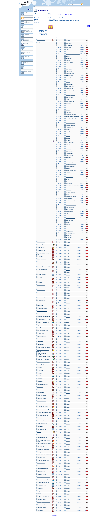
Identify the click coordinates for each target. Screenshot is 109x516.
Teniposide (67, 224)
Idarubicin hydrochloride (69, 166)
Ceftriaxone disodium (68, 86)
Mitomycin (66, 194)
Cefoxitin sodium (68, 77)
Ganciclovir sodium (68, 151)
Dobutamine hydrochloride (43, 356)
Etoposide (66, 133)
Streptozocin (67, 222)
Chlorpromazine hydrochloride (70, 92)
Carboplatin (67, 67)
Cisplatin (66, 99)
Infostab (26, 12)
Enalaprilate (67, 131)
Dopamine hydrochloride (69, 123)
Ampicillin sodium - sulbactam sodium (72, 54)
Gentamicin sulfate (68, 153)
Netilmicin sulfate (40, 463)
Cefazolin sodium (68, 69)
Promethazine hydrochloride (70, 215)
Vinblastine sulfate (68, 235)
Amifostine (67, 40)
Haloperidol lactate (68, 155)
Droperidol (66, 129)
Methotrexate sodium (68, 183)
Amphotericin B (67, 49)
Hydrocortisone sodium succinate (71, 159)
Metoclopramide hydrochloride (70, 187)
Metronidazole (67, 190)
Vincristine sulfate (68, 237)
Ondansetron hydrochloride (70, 205)
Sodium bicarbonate (68, 220)
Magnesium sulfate (68, 177)
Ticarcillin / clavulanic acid (69, 228)
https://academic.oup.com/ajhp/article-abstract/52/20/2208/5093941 (60, 14)
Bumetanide (67, 60)
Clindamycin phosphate (69, 101)
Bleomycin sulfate (68, 58)
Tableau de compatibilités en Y (28, 31)
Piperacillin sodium (68, 209)
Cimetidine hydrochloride (69, 95)
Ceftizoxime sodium (68, 84)
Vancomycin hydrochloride (69, 233)
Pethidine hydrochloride (69, 207)
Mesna (66, 181)
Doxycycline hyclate (68, 127)
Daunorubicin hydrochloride (70, 114)
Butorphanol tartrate (68, 62)
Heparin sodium (67, 157)
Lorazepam (67, 174)
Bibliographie (27, 34)
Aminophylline (67, 47)
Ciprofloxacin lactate (68, 97)
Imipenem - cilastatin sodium (70, 170)
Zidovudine (67, 239)
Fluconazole (67, 140)
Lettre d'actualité (27, 71)
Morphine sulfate (68, 198)
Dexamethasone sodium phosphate (71, 116)
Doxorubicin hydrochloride (69, 125)
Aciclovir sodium (40, 40)
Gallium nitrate (67, 149)
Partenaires (26, 56)
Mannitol (66, 179)
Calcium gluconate (68, 64)
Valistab (26, 43)
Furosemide (67, 146)
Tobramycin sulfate (68, 231)
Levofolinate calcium (68, 172)
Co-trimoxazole (67, 103)
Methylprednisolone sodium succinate (72, 185)
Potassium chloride (68, 211)
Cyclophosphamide (68, 105)
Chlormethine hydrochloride (70, 90)
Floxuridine (67, 138)
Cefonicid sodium (68, 71)
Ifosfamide (66, 168)
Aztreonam (67, 56)
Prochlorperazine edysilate (69, 213)
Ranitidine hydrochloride (69, 218)
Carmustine (39, 282)
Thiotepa (66, 226)
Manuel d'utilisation (28, 66)
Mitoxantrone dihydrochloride (70, 196)
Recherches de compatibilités (27, 26)
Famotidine (67, 136)
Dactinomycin (67, 112)
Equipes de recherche (26, 39)
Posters (26, 47)
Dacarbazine (67, 110)
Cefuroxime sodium (68, 88)
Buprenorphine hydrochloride (43, 266)
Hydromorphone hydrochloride (44, 409)
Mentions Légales (54, 515)
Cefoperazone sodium (69, 73)
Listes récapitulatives (27, 22)
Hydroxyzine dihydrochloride (70, 164)
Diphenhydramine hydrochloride (70, 118)
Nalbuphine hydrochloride (69, 200)
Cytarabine (67, 108)
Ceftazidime (67, 82)
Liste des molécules (28, 17)
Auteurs (26, 62)
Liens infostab (27, 52)
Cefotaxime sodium (68, 75)
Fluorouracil (67, 144)
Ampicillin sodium (68, 51)
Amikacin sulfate (68, 45)
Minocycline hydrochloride (69, 192)
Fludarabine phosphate (69, 142)
